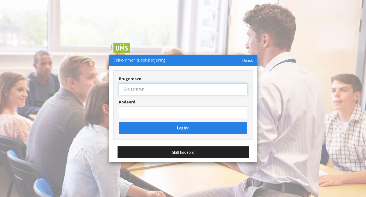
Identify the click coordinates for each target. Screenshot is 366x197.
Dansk (247, 60)
